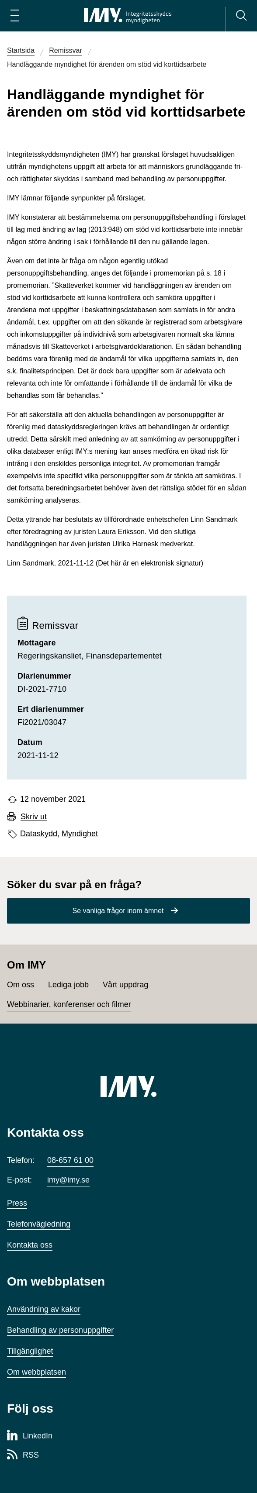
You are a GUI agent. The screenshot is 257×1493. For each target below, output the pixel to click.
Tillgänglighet (30, 1351)
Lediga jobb (68, 984)
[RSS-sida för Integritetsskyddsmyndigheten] (23, 1455)
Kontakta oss (29, 1245)
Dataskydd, (39, 833)
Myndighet (80, 833)
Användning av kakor (43, 1309)
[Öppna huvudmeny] (15, 15)
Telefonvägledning (38, 1224)
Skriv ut (34, 817)
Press (17, 1203)
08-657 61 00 (70, 1160)
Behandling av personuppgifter (60, 1330)
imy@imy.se (68, 1180)
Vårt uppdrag (125, 984)
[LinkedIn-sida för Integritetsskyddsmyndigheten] (29, 1436)
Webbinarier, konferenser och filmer (69, 1004)
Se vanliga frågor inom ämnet (118, 910)
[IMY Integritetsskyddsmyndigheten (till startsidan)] (127, 15)
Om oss (20, 984)
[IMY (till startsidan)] (128, 1086)
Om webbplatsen (36, 1372)
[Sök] (241, 15)
